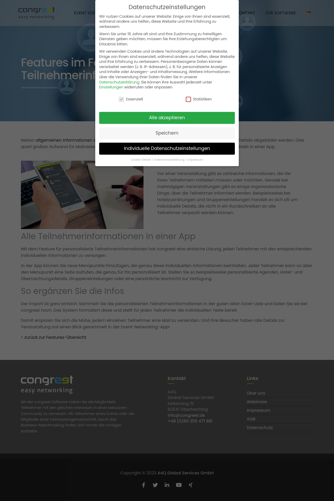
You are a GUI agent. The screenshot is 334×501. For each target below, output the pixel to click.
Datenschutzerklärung (119, 81)
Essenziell (131, 98)
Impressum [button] (195, 159)
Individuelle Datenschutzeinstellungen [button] (167, 147)
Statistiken (199, 98)
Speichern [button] (167, 132)
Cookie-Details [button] (141, 159)
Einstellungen (111, 86)
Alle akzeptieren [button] (167, 117)
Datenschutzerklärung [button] (169, 159)
